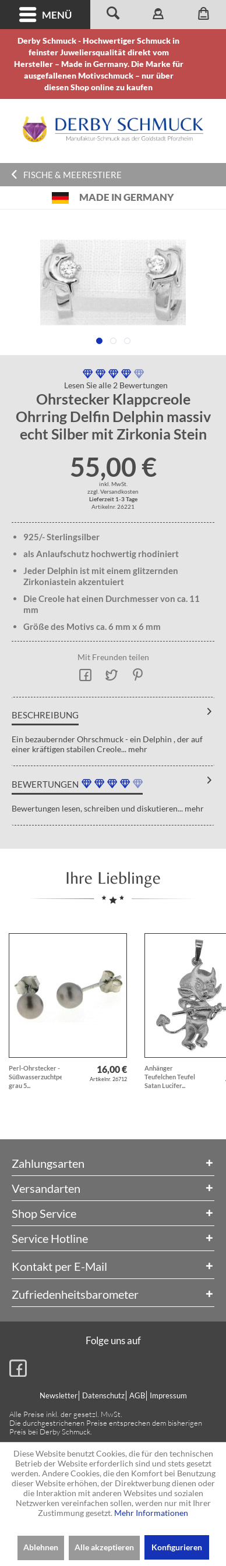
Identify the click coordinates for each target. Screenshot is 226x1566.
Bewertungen (45, 784)
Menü (45, 15)
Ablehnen (40, 1547)
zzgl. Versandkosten (113, 491)
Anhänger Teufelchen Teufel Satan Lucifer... (169, 1076)
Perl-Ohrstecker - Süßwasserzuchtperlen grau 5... (35, 1076)
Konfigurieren (176, 1547)
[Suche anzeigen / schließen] (113, 14)
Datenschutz (103, 1395)
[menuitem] (45, 14)
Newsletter (58, 1395)
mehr (136, 749)
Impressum (168, 1395)
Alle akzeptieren (104, 1547)
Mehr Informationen (151, 1513)
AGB (137, 1395)
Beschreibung (45, 715)
